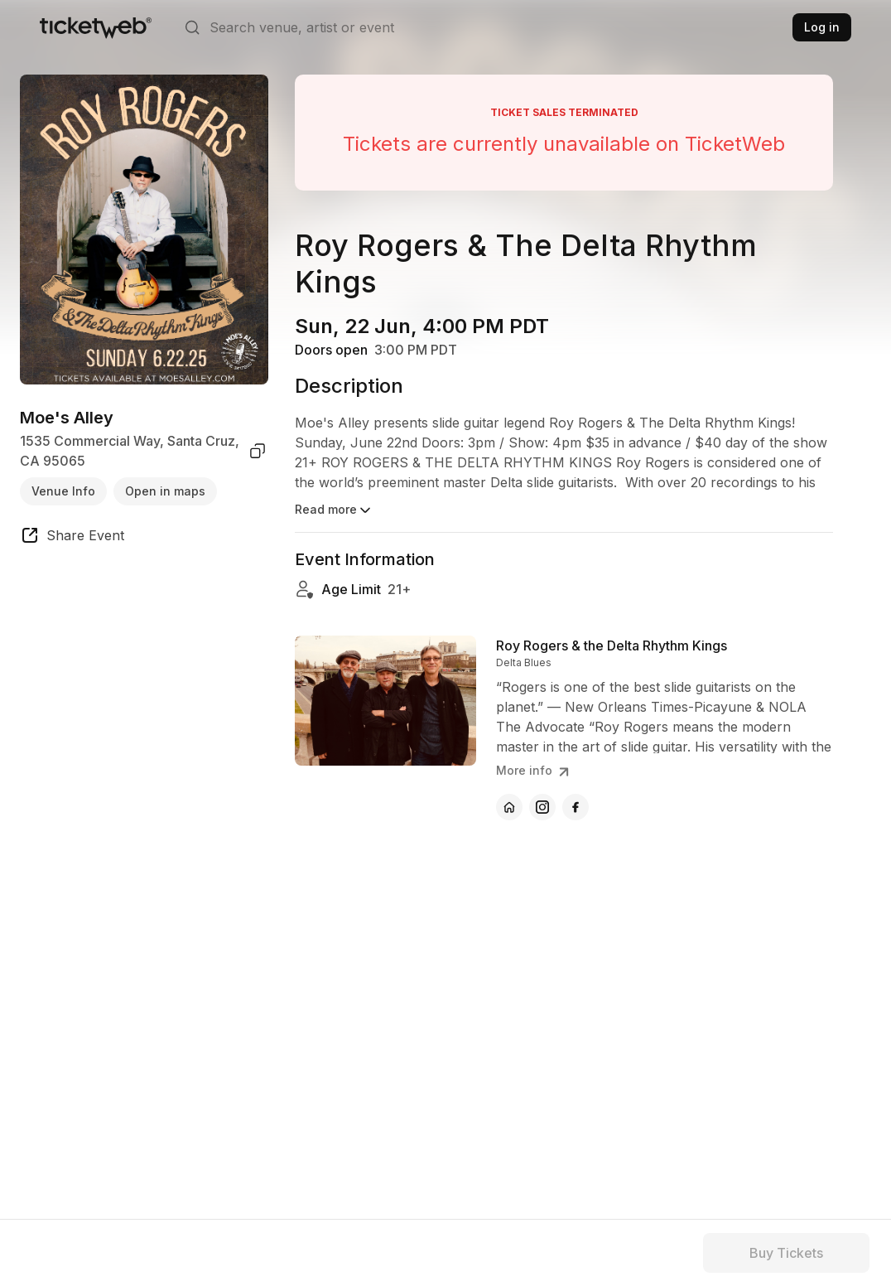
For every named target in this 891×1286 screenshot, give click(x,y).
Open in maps (165, 491)
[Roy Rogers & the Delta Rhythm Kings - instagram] (542, 807)
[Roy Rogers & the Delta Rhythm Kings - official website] (509, 807)
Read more (334, 510)
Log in (822, 27)
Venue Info (63, 491)
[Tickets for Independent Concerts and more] (96, 27)
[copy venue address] (257, 451)
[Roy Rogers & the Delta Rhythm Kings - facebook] (575, 807)
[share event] (72, 537)
